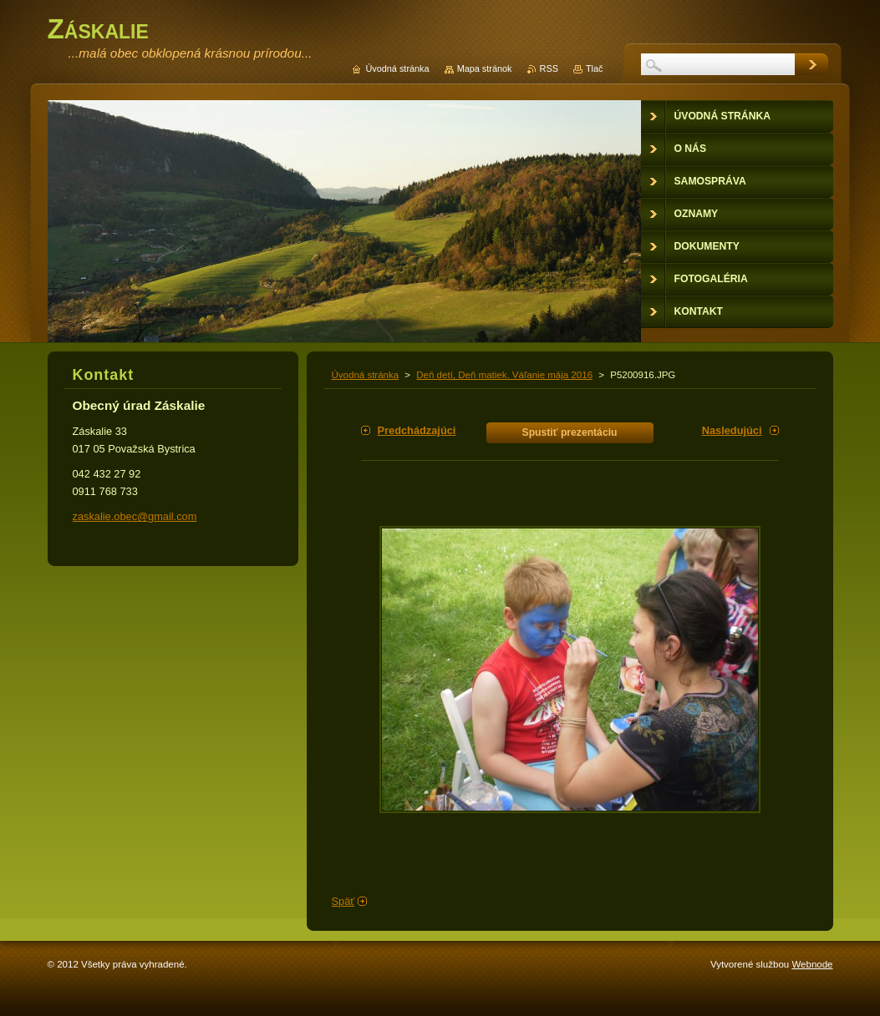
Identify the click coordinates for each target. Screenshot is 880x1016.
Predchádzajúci (417, 430)
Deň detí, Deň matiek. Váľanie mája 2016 (504, 375)
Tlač (594, 68)
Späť (343, 901)
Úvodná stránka (365, 375)
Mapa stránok (484, 68)
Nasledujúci (732, 430)
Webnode (811, 964)
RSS (549, 68)
